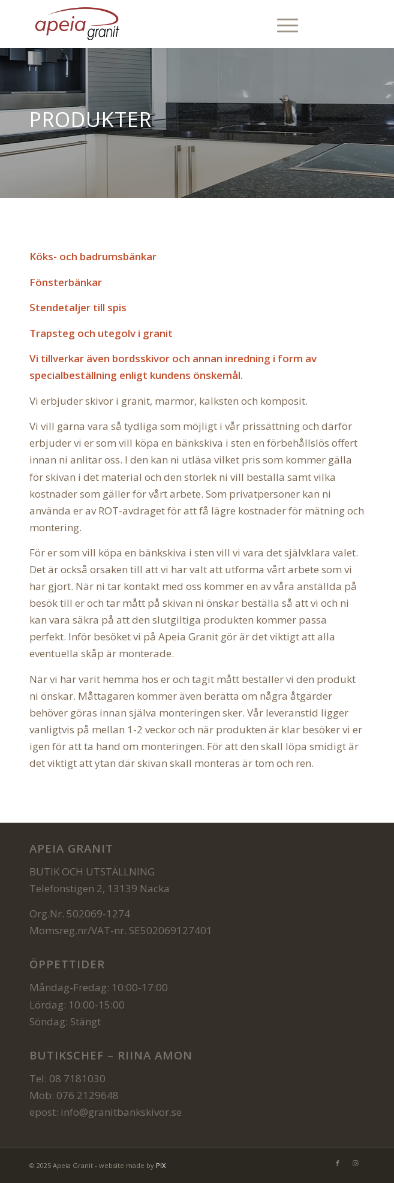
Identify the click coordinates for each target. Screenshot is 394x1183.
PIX (161, 1165)
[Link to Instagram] (356, 24)
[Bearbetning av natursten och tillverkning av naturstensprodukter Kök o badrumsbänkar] (163, 24)
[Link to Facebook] (338, 24)
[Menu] (281, 24)
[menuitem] (281, 24)
